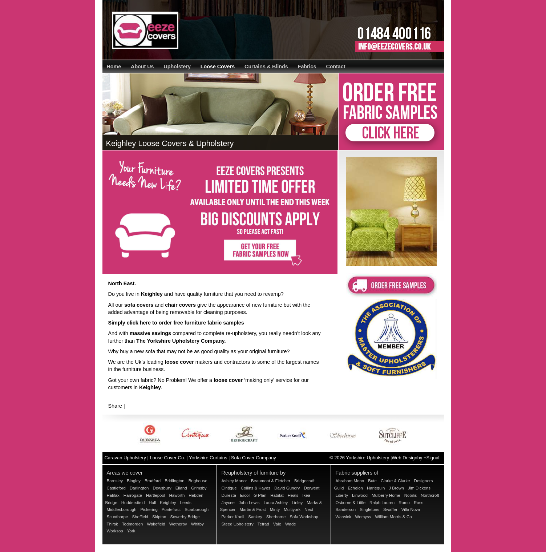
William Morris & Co (393, 517)
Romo (404, 502)
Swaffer (390, 509)
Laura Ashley (276, 502)
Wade (290, 524)
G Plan (260, 495)
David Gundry (287, 488)
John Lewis (249, 502)
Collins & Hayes (255, 488)
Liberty (342, 495)
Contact (335, 66)
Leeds (185, 502)
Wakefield (156, 524)
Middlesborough (122, 509)
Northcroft (430, 495)
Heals (293, 495)
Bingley (134, 481)
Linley (297, 502)
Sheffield (140, 517)
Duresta (229, 495)
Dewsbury (162, 488)
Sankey (255, 517)
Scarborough (197, 509)
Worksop (115, 531)
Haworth (177, 495)
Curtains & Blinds (266, 66)
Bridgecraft (304, 481)
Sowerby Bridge (184, 517)
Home (114, 66)
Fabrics (307, 66)
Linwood (360, 495)
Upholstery (176, 66)
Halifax (113, 495)
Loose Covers (218, 66)
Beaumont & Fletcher (270, 481)
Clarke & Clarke (395, 481)
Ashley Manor (234, 481)
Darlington (139, 488)
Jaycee (228, 502)
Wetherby (178, 524)
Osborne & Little (351, 502)
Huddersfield (133, 502)
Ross (418, 502)
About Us (142, 66)
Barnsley (115, 481)
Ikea (306, 495)
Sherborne (276, 517)
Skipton (159, 517)
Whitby (197, 524)
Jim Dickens (419, 488)
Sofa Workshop (304, 517)
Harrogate (133, 495)
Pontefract (171, 509)
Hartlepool (155, 495)
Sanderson (346, 509)
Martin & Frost (252, 509)
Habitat (277, 495)
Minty (275, 509)
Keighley (168, 502)
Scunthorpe (117, 517)
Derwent (311, 488)
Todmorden (132, 524)
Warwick (343, 517)
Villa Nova (410, 509)
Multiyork (292, 509)
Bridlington (174, 481)
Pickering (148, 509)
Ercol (245, 495)
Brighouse (198, 481)
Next (308, 509)
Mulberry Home (386, 495)
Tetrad (263, 524)
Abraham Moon (350, 481)
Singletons (369, 509)
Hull (152, 502)
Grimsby (199, 488)
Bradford (153, 481)
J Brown (396, 488)
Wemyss (363, 517)
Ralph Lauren (382, 502)
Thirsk (112, 524)
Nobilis (410, 495)
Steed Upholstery (238, 524)
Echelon (355, 488)
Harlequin (376, 488)
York (131, 531)
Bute (372, 481)
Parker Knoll (233, 517)
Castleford (116, 488)
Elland (181, 488)
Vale (277, 524)
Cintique (229, 488)
